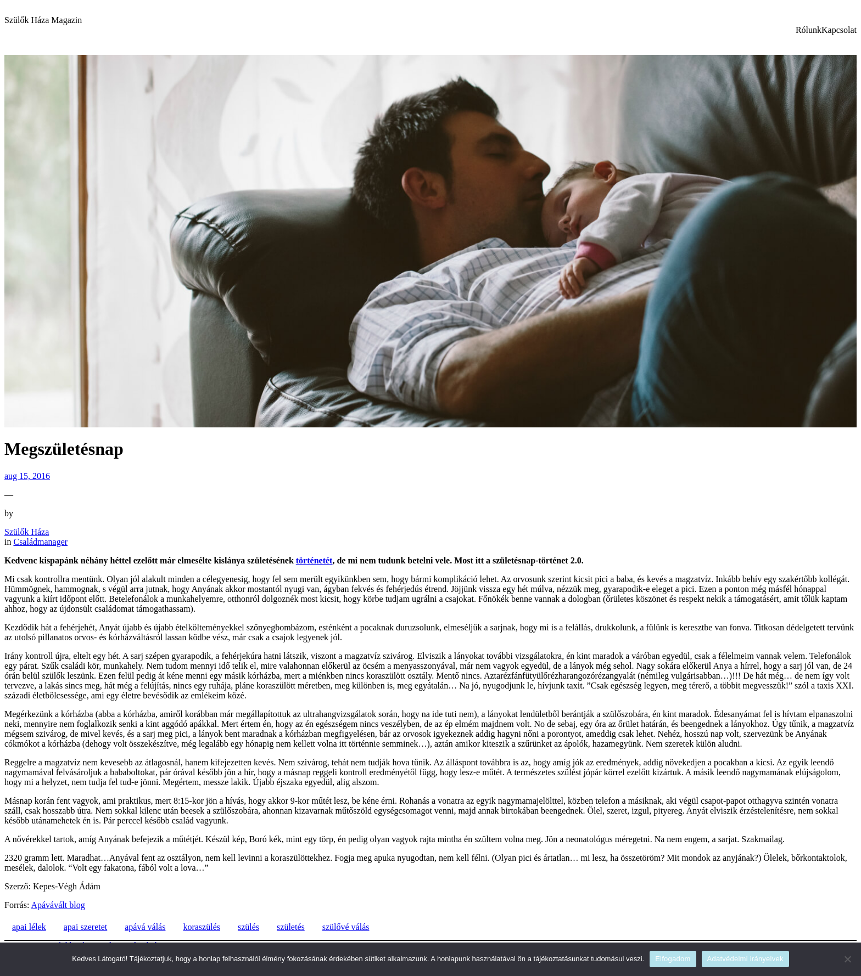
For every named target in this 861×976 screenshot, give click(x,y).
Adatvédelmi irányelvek (745, 959)
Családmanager (40, 541)
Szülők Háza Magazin (43, 20)
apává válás (145, 927)
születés (291, 927)
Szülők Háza (26, 532)
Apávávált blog (58, 905)
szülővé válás (346, 927)
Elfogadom (672, 959)
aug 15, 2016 (27, 476)
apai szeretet (86, 927)
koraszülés (201, 927)
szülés (248, 927)
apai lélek (29, 927)
